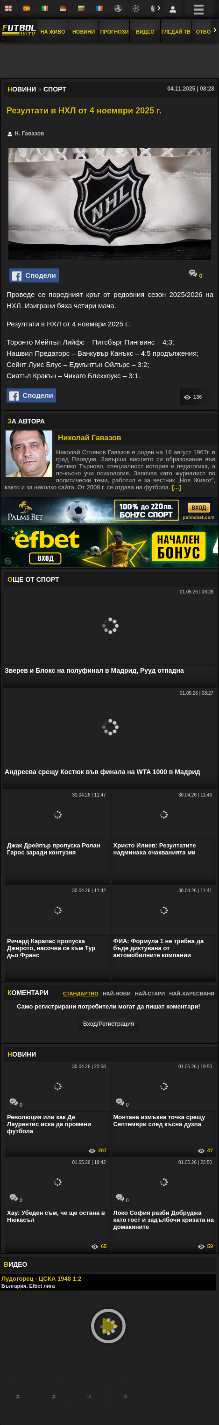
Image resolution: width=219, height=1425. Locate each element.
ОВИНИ (21, 1054)
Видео (145, 32)
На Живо (52, 32)
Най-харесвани (191, 993)
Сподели (34, 276)
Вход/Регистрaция (108, 1023)
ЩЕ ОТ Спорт (33, 579)
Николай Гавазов (89, 438)
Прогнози (114, 32)
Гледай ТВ (176, 32)
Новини (83, 32)
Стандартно (81, 993)
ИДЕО (15, 1264)
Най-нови (117, 993)
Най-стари (150, 993)
